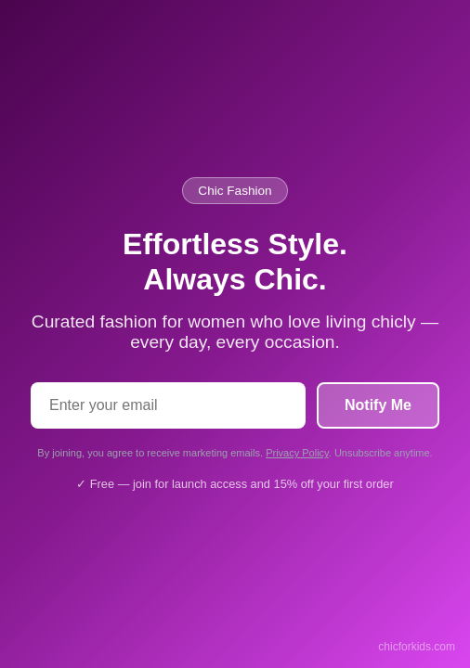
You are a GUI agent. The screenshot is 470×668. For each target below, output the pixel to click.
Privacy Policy (297, 452)
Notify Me (378, 405)
